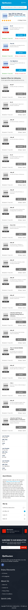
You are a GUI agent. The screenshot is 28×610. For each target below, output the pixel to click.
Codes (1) (14, 515)
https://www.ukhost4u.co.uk (13, 481)
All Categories (5, 576)
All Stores (4, 573)
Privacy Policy (5, 591)
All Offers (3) (14, 511)
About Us (4, 584)
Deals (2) (14, 519)
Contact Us (4, 587)
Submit (23, 547)
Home (10, 16)
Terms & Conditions (6, 594)
